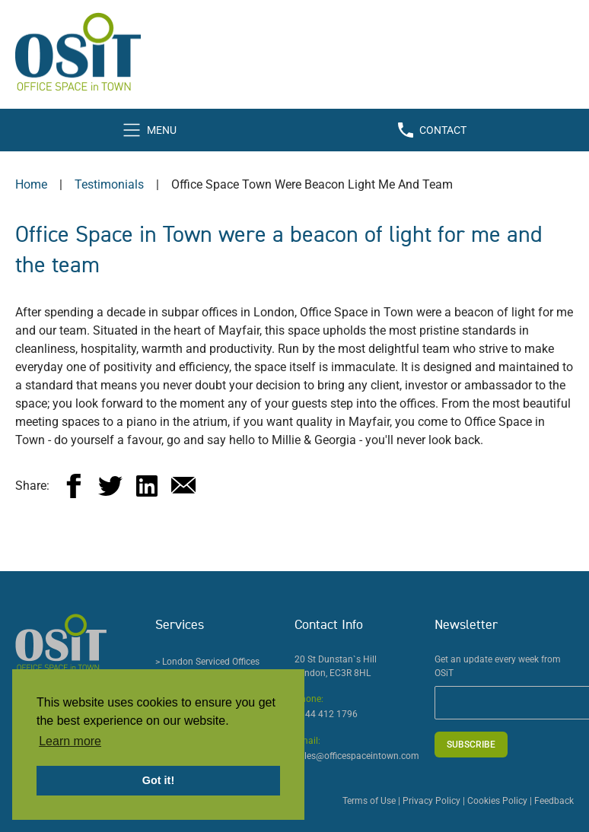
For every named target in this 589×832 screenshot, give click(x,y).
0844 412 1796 (326, 714)
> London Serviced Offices (207, 661)
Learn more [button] (70, 741)
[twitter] (110, 486)
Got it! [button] (158, 780)
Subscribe (471, 744)
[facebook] (74, 486)
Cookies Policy (497, 800)
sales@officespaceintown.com (356, 756)
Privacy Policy (431, 800)
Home (31, 184)
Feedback (554, 800)
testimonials (109, 184)
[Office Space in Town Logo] (294, 51)
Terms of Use (369, 800)
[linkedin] (147, 486)
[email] (183, 486)
